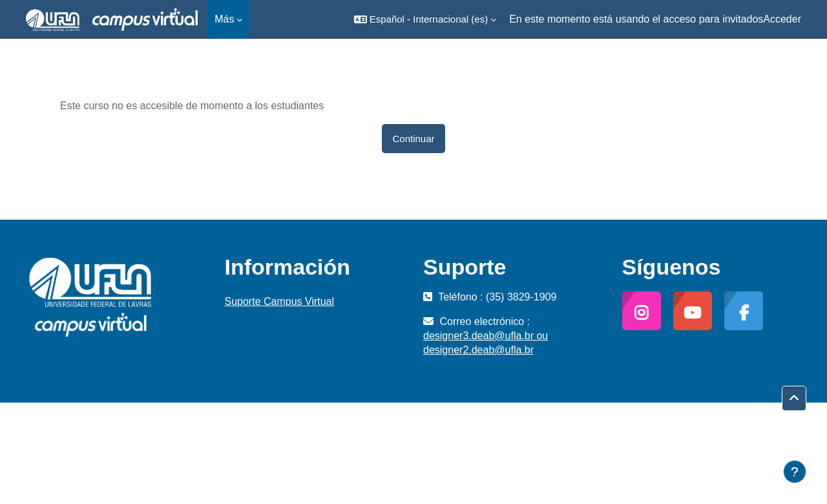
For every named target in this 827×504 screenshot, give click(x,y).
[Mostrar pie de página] (794, 471)
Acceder (782, 19)
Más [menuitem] (224, 19)
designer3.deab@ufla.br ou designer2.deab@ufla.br (485, 342)
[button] (425, 19)
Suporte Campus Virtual (280, 301)
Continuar (413, 138)
